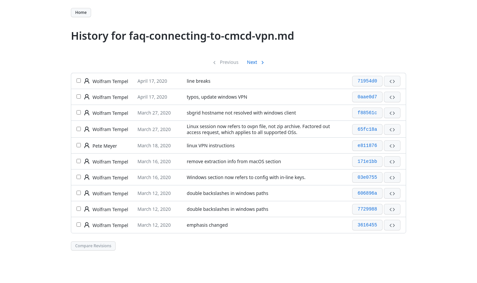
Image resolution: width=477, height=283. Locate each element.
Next (252, 62)
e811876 (367, 145)
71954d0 (367, 81)
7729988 (367, 209)
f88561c (367, 113)
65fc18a (367, 129)
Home (81, 12)
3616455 (367, 225)
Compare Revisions (93, 246)
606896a (367, 193)
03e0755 (367, 177)
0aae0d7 (367, 97)
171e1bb (367, 161)
